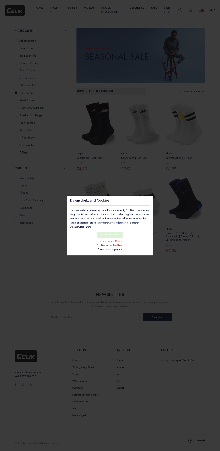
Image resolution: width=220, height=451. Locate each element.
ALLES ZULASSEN (110, 234)
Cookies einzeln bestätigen (110, 245)
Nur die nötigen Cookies (111, 241)
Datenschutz (104, 249)
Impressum (117, 249)
